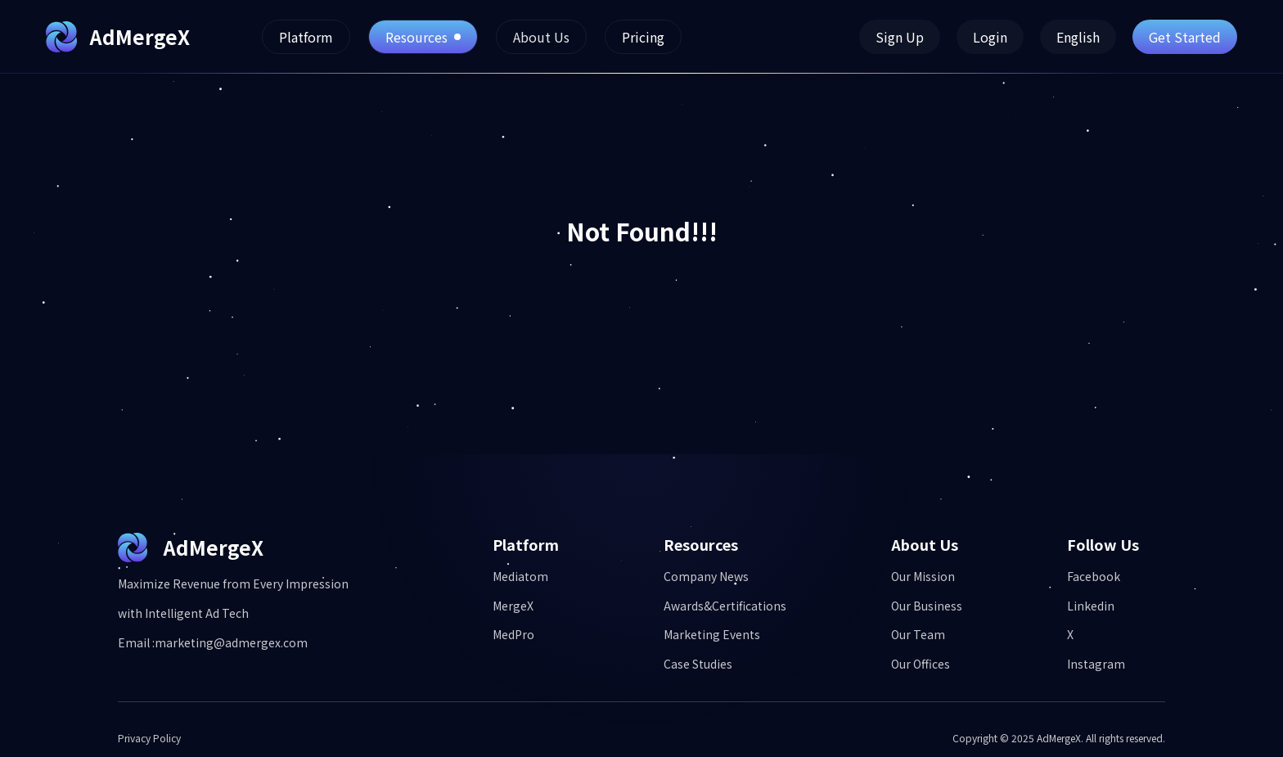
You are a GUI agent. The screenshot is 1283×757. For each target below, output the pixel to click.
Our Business (926, 606)
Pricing (643, 37)
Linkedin (1090, 606)
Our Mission (923, 576)
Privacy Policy (149, 738)
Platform (306, 37)
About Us (541, 37)
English (1078, 37)
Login (990, 37)
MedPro (513, 634)
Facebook (1093, 576)
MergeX (513, 606)
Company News (706, 576)
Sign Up (900, 37)
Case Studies (698, 664)
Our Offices (920, 664)
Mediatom (520, 576)
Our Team (918, 634)
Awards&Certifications (725, 606)
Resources (423, 37)
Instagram (1096, 664)
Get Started (1185, 37)
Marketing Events (712, 634)
